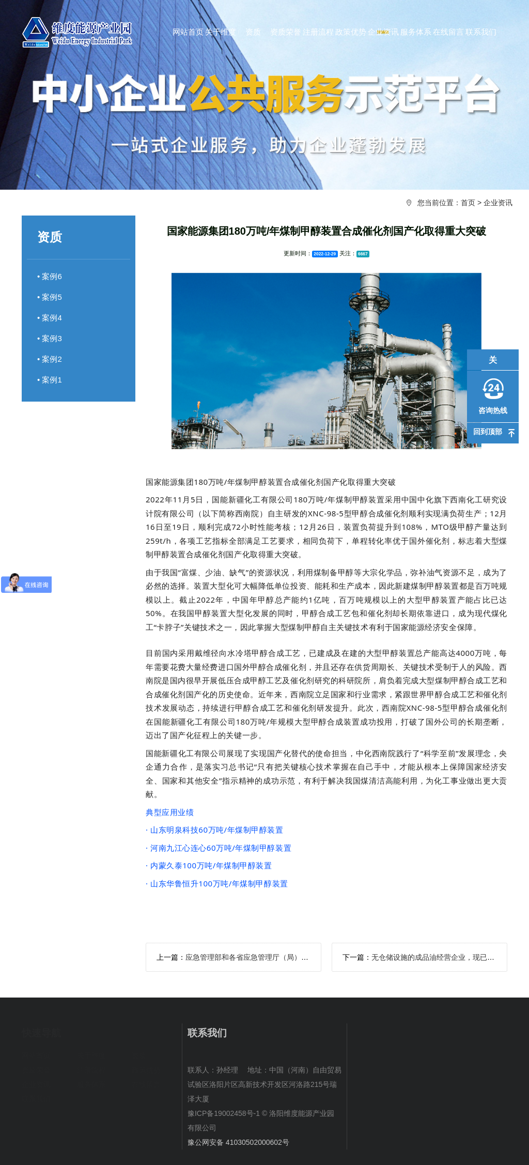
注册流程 (91, 1070)
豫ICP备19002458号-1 (224, 1113)
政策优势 (146, 1070)
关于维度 (91, 1055)
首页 (468, 202)
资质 (139, 1055)
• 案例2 (49, 359)
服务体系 (91, 1084)
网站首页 (36, 1055)
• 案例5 (49, 297)
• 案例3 (49, 338)
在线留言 (146, 1084)
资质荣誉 (36, 1070)
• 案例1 (49, 379)
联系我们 (36, 1099)
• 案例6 (49, 276)
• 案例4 (49, 317)
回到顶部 (487, 431)
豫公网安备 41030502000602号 (238, 1142)
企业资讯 (498, 202)
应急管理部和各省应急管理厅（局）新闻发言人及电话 (272, 957)
